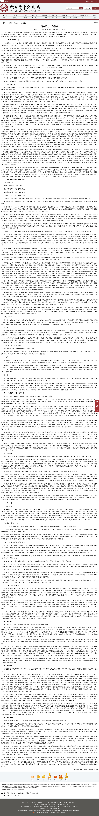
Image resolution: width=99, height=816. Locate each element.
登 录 (96, 8)
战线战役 (44, 15)
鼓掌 (38, 780)
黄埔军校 (15, 18)
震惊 (55, 780)
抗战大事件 (34, 18)
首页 (4, 23)
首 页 (5, 15)
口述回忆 (64, 15)
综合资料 (16, 23)
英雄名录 (54, 15)
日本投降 (24, 15)
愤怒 (61, 780)
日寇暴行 (24, 18)
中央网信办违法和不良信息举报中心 (51, 810)
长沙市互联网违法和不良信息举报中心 (71, 810)
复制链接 (62, 29)
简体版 (2, 1)
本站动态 (94, 18)
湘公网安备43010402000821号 (41, 812)
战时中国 (34, 15)
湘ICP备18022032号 (61, 812)
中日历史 (15, 15)
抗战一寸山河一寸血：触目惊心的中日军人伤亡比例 (22, 793)
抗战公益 (94, 15)
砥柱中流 (54, 18)
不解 (49, 780)
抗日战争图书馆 (84, 15)
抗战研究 (64, 18)
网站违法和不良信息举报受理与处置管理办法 (29, 810)
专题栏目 (44, 18)
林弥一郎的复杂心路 (13, 795)
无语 (44, 780)
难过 (66, 780)
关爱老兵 (74, 15)
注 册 (88, 8)
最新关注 (5, 18)
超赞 (32, 780)
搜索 (81, 8)
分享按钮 (96, 22)
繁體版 (6, 1)
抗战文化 (84, 18)
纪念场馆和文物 (74, 18)
